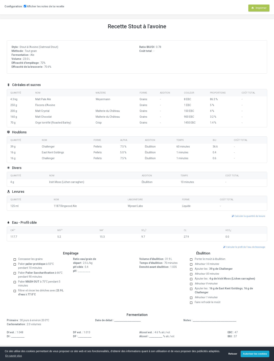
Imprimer (259, 7)
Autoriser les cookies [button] (255, 354)
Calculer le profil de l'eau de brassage (244, 247)
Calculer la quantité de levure (248, 216)
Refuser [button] (232, 354)
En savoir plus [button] (13, 355)
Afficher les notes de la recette (44, 6)
